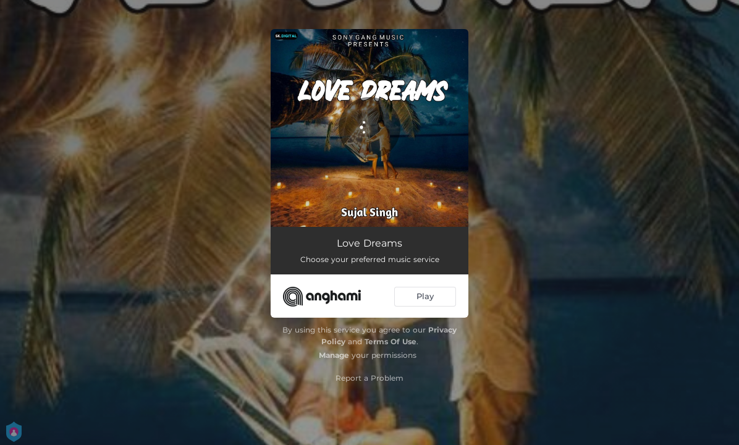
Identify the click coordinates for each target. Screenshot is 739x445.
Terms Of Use (390, 341)
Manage (334, 355)
